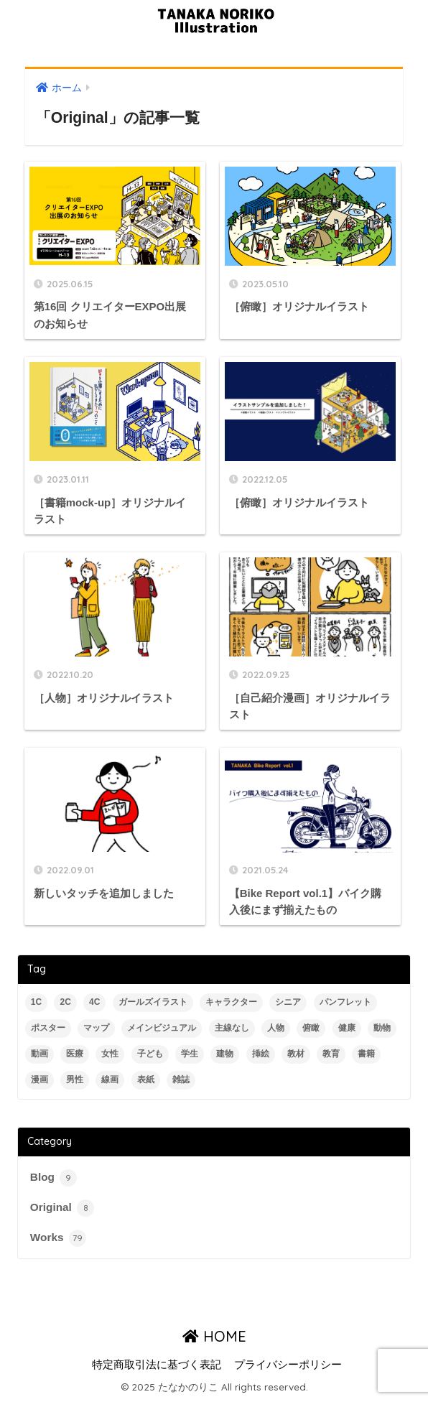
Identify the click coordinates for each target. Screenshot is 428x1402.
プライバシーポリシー (288, 1364)
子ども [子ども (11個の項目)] (150, 1054)
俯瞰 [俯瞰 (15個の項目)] (311, 1028)
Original (62, 1208)
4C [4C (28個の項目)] (94, 1002)
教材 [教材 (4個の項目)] (295, 1054)
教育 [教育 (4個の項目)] (331, 1054)
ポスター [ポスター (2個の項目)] (48, 1028)
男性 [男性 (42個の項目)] (74, 1079)
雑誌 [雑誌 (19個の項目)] (181, 1079)
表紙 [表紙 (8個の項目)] (145, 1079)
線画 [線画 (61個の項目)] (109, 1079)
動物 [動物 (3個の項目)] (382, 1028)
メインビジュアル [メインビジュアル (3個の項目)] (161, 1028)
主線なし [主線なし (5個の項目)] (232, 1028)
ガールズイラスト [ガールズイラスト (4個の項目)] (152, 1002)
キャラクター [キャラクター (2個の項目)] (231, 1002)
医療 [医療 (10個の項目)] (74, 1054)
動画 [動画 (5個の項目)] (39, 1054)
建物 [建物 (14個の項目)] (224, 1054)
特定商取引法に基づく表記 (156, 1364)
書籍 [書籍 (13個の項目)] (366, 1054)
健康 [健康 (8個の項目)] (346, 1028)
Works (58, 1238)
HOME (214, 1336)
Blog (53, 1178)
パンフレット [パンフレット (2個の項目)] (345, 1002)
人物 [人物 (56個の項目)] (275, 1028)
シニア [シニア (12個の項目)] (288, 1002)
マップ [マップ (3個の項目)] (96, 1028)
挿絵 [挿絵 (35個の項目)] (260, 1054)
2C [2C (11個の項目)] (65, 1002)
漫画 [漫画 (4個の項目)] (39, 1079)
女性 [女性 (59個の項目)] (109, 1054)
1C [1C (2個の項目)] (36, 1002)
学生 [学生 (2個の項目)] (189, 1054)
